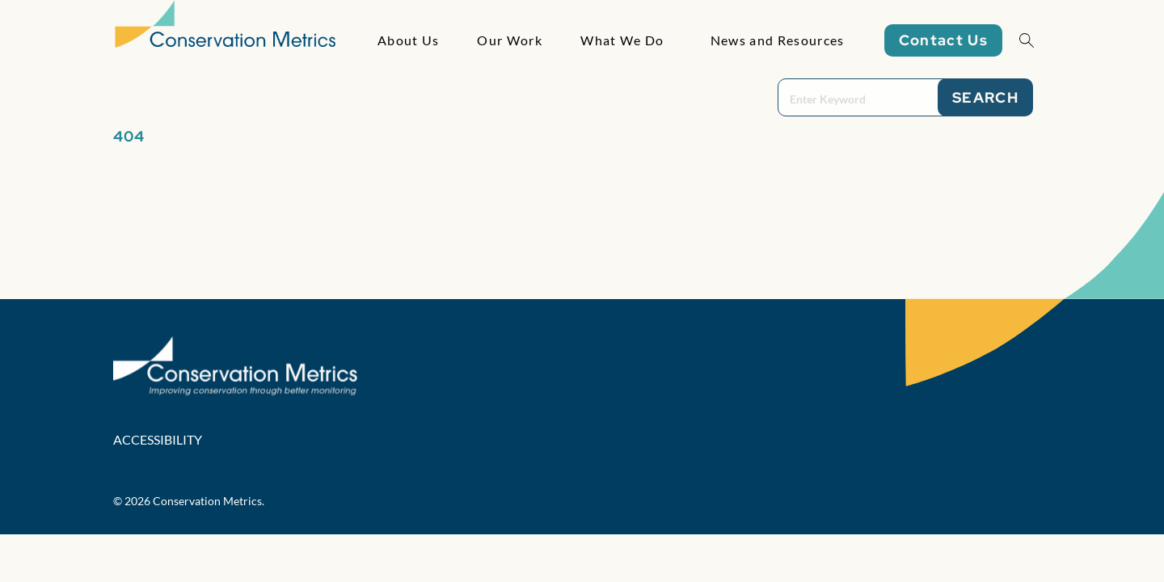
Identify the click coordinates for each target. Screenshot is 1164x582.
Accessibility (157, 439)
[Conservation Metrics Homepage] (225, 40)
